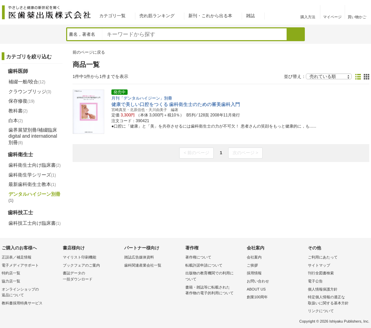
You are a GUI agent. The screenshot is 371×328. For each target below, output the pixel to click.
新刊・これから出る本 (210, 15)
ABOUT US (256, 289)
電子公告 (315, 281)
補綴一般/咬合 (26, 81)
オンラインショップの (30, 292)
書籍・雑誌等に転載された (214, 290)
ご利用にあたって (323, 257)
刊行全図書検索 (321, 273)
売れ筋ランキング (157, 15)
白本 (15, 120)
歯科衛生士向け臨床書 (34, 165)
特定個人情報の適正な (337, 300)
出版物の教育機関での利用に (214, 276)
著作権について (198, 257)
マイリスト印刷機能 (79, 257)
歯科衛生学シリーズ (32, 174)
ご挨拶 (252, 265)
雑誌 (250, 15)
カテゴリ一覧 (112, 15)
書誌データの (92, 276)
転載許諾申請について (203, 265)
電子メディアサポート (20, 265)
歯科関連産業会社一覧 (142, 265)
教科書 (18, 110)
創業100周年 (257, 297)
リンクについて (321, 311)
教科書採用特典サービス (22, 303)
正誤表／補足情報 (16, 257)
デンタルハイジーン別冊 (34, 197)
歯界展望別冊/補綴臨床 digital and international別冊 (32, 136)
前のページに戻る (89, 52)
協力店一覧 (11, 281)
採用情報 (254, 273)
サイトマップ (319, 265)
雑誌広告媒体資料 (139, 257)
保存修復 (21, 101)
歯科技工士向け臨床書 (34, 223)
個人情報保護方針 (323, 289)
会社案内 (254, 257)
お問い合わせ (258, 281)
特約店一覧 (11, 273)
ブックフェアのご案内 (81, 265)
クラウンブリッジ (29, 91)
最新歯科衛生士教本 (32, 184)
